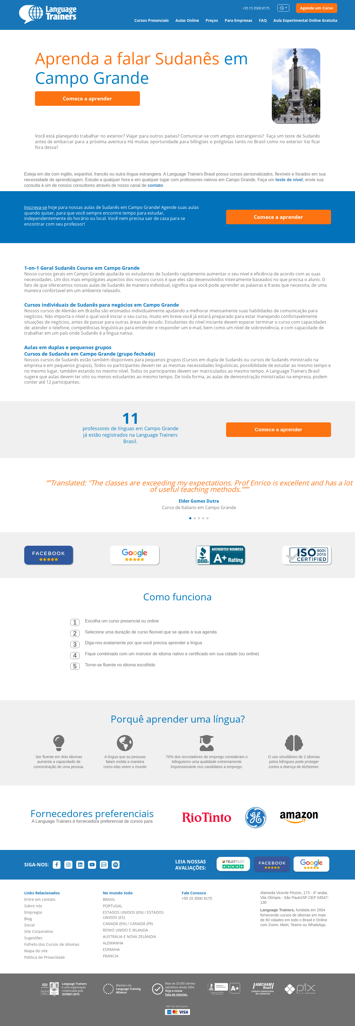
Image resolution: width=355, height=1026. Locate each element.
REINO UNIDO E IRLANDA (125, 930)
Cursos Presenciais (151, 20)
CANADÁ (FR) (141, 923)
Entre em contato (39, 899)
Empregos (33, 912)
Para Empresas (238, 20)
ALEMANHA (113, 943)
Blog (28, 918)
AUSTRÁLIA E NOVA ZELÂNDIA (129, 936)
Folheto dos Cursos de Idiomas (51, 944)
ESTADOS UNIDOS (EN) (123, 912)
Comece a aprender (87, 98)
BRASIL (109, 899)
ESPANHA (111, 949)
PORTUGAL (112, 905)
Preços (212, 20)
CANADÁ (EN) (114, 923)
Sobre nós (33, 905)
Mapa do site (36, 950)
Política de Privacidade (44, 957)
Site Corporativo (38, 931)
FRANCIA (110, 955)
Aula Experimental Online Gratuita (305, 20)
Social (29, 924)
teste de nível (289, 179)
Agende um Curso (316, 7)
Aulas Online (187, 20)
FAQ (263, 20)
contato (155, 185)
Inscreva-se (35, 207)
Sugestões (33, 937)
